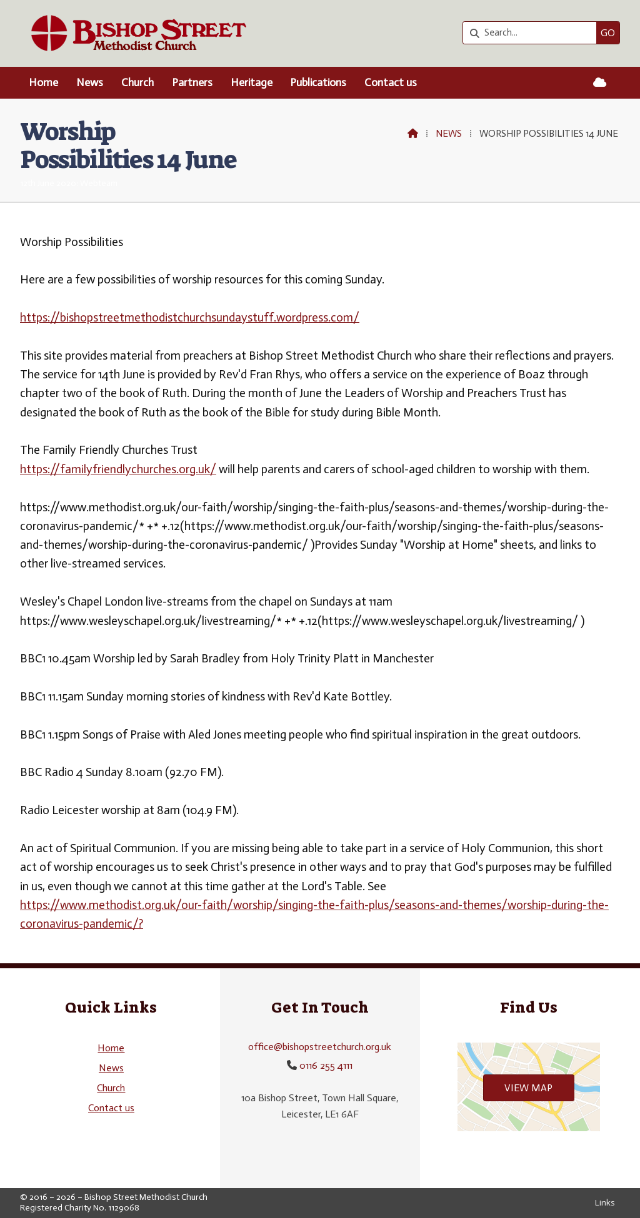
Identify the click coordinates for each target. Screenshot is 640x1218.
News (449, 133)
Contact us (111, 1108)
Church (111, 1088)
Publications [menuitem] (318, 82)
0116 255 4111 (325, 1065)
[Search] (532, 33)
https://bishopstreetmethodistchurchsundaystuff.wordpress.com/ (189, 317)
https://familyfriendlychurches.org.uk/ (118, 469)
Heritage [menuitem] (251, 82)
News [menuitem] (89, 82)
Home (111, 1048)
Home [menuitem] (43, 82)
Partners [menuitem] (192, 82)
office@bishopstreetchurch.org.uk (319, 1047)
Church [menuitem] (137, 82)
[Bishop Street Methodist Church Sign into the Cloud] (599, 83)
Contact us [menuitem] (390, 82)
